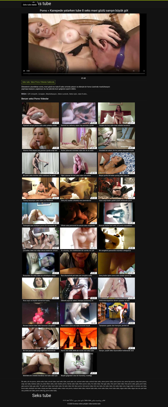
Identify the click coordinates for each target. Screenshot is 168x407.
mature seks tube (79, 389)
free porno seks (130, 384)
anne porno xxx (119, 382)
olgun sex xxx (135, 389)
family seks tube (72, 384)
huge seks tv (130, 386)
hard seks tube (57, 386)
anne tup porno (130, 382)
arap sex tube (26, 384)
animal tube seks (95, 382)
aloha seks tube (42, 382)
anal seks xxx (71, 382)
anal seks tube (61, 382)
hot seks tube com (119, 386)
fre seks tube (95, 384)
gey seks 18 (37, 386)
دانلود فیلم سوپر (79, 401)
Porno (44, 10)
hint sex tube (98, 386)
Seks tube (87, 401)
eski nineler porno (60, 384)
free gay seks (105, 384)
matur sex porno (67, 389)
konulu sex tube (141, 386)
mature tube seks (91, 389)
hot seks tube (107, 386)
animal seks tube (83, 382)
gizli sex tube (46, 386)
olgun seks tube (125, 389)
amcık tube (52, 382)
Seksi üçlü (74, 94)
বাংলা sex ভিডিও (68, 401)
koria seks (24, 389)
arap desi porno (141, 382)
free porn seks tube (117, 384)
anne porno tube (107, 382)
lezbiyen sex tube (34, 389)
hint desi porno (77, 386)
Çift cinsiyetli (33, 94)
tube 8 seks (84, 94)
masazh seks (56, 389)
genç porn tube (141, 384)
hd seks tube (66, 386)
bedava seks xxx (37, 384)
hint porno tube (88, 386)
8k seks (24, 382)
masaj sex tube (46, 389)
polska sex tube (29, 391)
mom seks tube (103, 389)
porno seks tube (51, 391)
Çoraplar (42, 94)
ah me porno (31, 382)
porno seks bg (40, 391)
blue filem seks (48, 384)
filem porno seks (85, 384)
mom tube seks (114, 389)
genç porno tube (26, 386)
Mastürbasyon (52, 94)
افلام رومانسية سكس (98, 401)
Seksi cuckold (64, 94)
